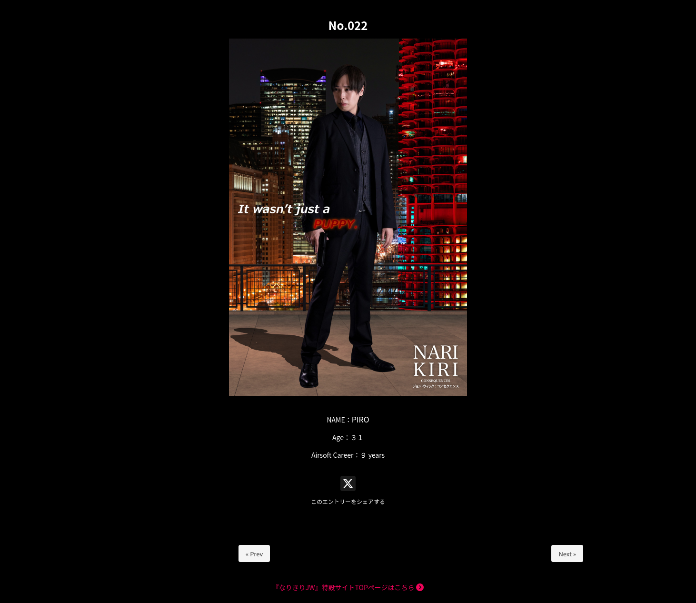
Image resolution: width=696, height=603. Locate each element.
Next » (567, 553)
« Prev (254, 553)
